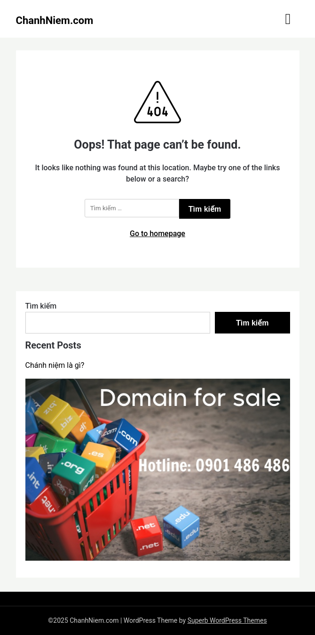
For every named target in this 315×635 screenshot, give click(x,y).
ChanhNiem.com (55, 20)
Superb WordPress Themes (227, 620)
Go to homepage (157, 233)
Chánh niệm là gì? (55, 365)
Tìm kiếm (41, 306)
